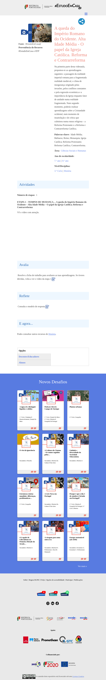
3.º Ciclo (58, 171)
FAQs (43, 580)
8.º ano (65, 161)
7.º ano (57, 161)
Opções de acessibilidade (55, 580)
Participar (69, 580)
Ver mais (81, 566)
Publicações (78, 580)
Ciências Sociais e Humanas (73, 151)
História (67, 171)
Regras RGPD (34, 580)
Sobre (25, 580)
